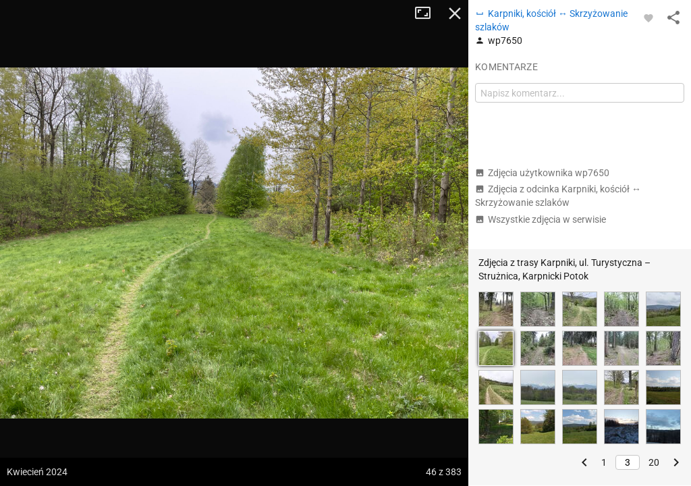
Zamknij (454, 13)
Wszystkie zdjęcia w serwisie (540, 219)
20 (653, 462)
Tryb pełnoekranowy (427, 13)
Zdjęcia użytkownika (542, 172)
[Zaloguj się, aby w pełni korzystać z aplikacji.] (648, 17)
